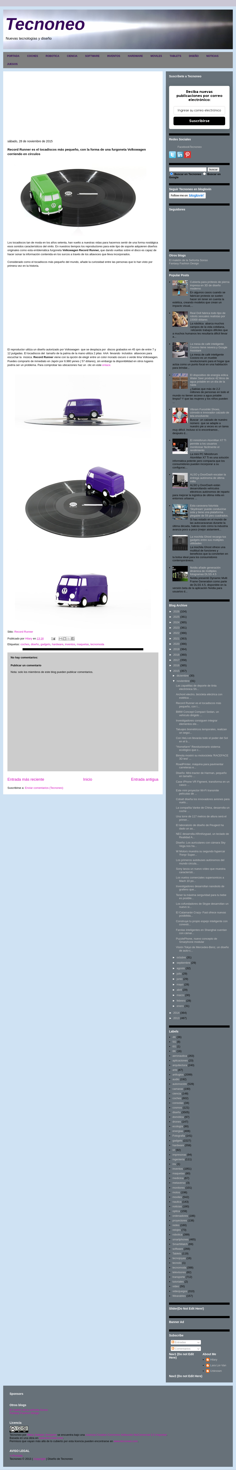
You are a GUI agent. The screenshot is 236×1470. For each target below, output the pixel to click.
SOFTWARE (92, 56)
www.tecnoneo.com (51, 1438)
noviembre (183, 680)
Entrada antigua (144, 779)
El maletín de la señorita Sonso (29, 1409)
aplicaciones (180, 1060)
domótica (178, 1117)
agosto (181, 968)
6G (174, 1046)
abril (179, 989)
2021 (176, 638)
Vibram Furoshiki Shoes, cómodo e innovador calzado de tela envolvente (209, 413)
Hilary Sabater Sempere (42, 1434)
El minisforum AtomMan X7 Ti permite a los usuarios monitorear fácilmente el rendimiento (208, 445)
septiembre (183, 962)
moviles (177, 1197)
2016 (176, 665)
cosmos (177, 1107)
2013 (176, 1018)
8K (174, 1051)
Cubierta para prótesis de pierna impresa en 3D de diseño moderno (209, 285)
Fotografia (178, 1135)
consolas (177, 1102)
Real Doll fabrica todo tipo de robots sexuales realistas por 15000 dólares (207, 316)
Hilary (213, 1359)
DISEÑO (194, 56)
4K (174, 1037)
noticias (177, 1206)
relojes (176, 1229)
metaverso (178, 1182)
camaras (177, 1088)
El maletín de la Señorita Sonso (188, 260)
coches (24, 644)
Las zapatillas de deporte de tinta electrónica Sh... (196, 687)
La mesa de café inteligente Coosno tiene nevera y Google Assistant (208, 347)
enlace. (106, 365)
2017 (176, 660)
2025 (176, 616)
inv (174, 1164)
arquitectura (179, 1065)
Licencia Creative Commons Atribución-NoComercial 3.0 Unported (126, 1434)
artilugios (177, 1074)
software (177, 1248)
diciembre (183, 675)
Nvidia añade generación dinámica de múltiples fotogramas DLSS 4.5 (205, 571)
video (175, 1286)
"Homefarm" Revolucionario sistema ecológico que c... (198, 748)
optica (176, 1211)
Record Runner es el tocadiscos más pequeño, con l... (198, 704)
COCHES (32, 56)
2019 (176, 649)
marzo (180, 995)
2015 (176, 670)
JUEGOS (12, 64)
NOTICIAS (212, 56)
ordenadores (180, 1215)
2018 (176, 654)
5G (174, 1041)
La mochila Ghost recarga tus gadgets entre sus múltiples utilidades (208, 540)
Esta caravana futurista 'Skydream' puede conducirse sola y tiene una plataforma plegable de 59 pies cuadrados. (209, 510)
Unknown (216, 1370)
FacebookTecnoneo (190, 146)
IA (173, 1150)
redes (175, 1225)
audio (175, 1079)
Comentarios (181, 1348)
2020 (176, 643)
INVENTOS (113, 56)
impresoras (179, 1154)
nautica (176, 1201)
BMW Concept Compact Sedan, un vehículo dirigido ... (197, 713)
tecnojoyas (179, 1258)
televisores (179, 1272)
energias (177, 1131)
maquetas (83, 644)
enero (180, 1006)
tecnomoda (97, 644)
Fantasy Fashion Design (184, 263)
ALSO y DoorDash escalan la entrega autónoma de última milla (208, 478)
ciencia (176, 1093)
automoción (179, 1084)
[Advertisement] (82, 107)
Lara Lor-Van (218, 1365)
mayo (180, 984)
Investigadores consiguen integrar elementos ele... (196, 722)
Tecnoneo (45, 23)
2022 (176, 633)
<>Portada (16, 1455)
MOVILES (156, 56)
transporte (178, 1277)
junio (179, 978)
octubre (181, 957)
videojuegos (179, 1291)
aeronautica (179, 1055)
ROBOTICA (52, 56)
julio (179, 973)
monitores (178, 1187)
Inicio (87, 779)
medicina (177, 1178)
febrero (181, 1000)
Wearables (179, 1295)
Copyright (39, 1458)
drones (176, 1121)
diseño (35, 644)
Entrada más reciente (25, 779)
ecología (177, 1126)
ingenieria (178, 1159)
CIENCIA (72, 56)
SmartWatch (180, 1244)
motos (176, 1192)
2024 (176, 622)
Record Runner (23, 631)
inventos (70, 644)
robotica (177, 1234)
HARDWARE (135, 56)
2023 (176, 627)
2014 (176, 1012)
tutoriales (178, 1281)
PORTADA (13, 56)
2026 (176, 611)
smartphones (180, 1239)
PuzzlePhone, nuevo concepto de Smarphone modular (196, 940)
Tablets (176, 1253)
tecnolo (176, 1262)
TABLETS (175, 56)
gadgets (45, 644)
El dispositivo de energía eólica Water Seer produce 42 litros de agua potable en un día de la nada (209, 380)
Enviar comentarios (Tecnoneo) (44, 787)
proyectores (179, 1220)
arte (174, 1069)
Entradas (179, 1342)
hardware (57, 644)
